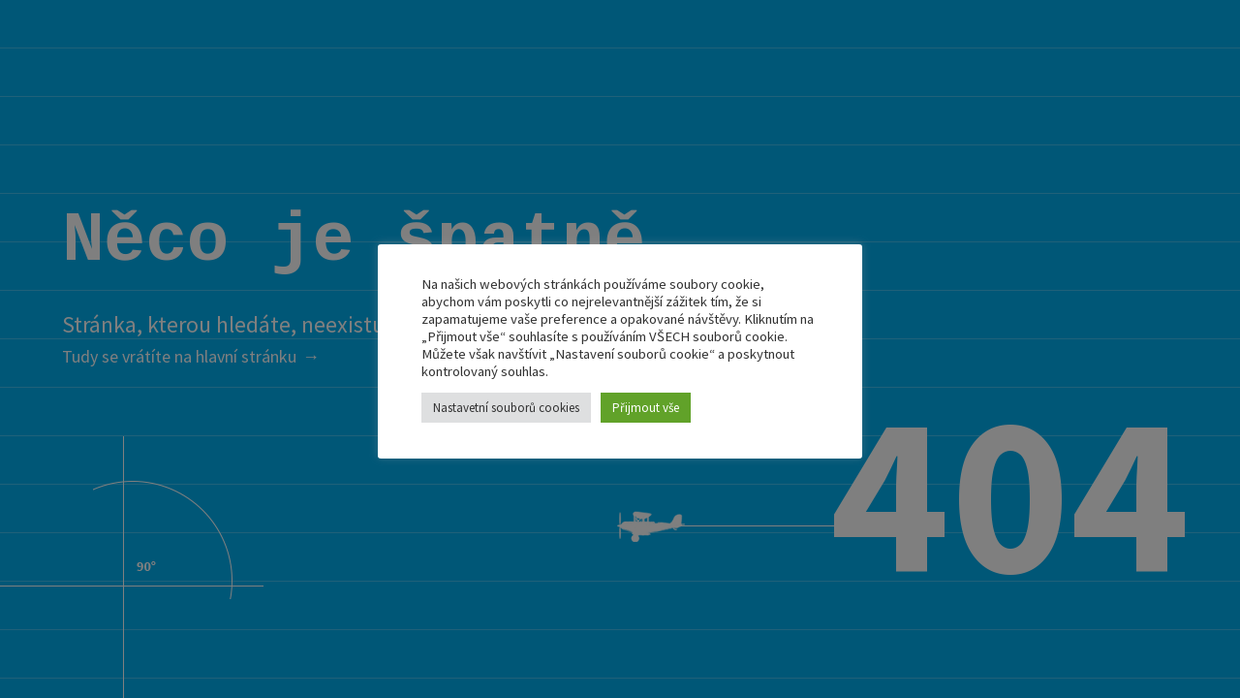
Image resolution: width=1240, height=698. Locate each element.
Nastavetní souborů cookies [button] (506, 407)
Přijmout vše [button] (645, 407)
